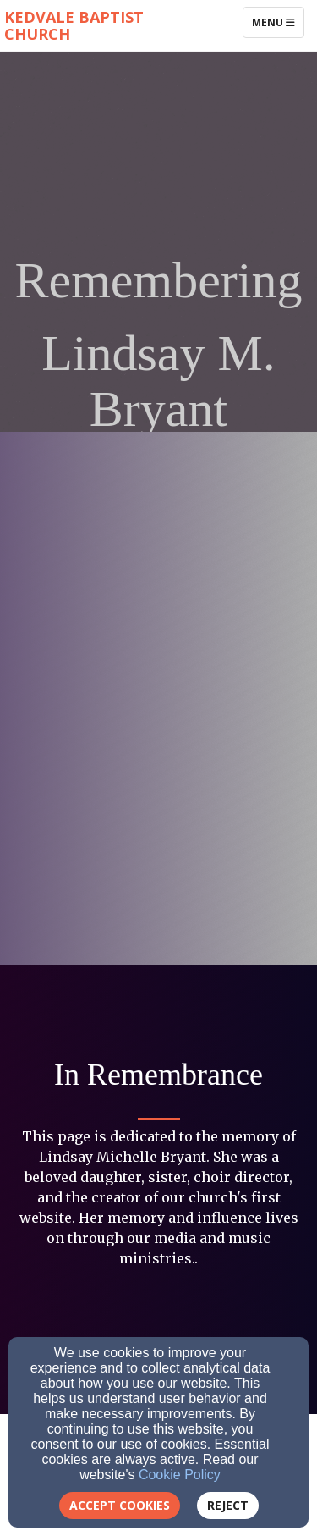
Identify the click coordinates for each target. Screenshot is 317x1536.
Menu (277, 22)
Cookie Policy (180, 1474)
